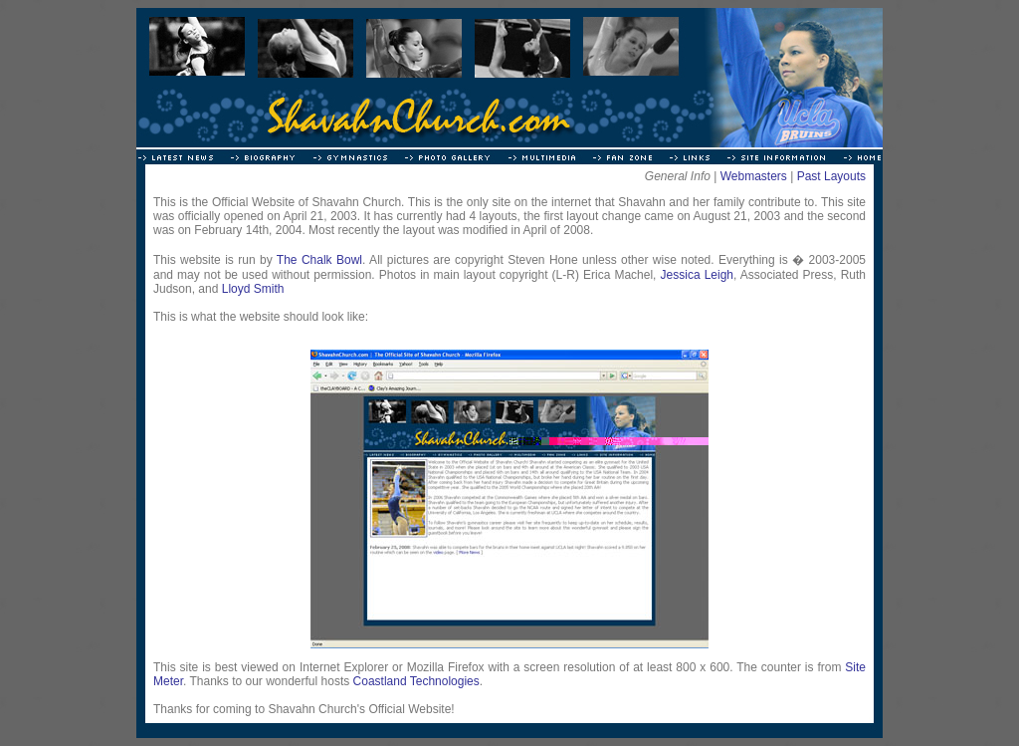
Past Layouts (831, 176)
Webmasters (753, 176)
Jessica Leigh (697, 275)
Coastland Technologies (416, 681)
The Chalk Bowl (319, 260)
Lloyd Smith (253, 289)
